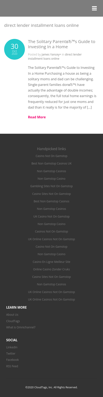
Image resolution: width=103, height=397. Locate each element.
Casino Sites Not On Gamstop (51, 194)
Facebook (12, 360)
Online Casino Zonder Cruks (51, 269)
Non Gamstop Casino (51, 179)
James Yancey (50, 54)
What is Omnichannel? (20, 327)
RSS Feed (12, 366)
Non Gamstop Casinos (51, 171)
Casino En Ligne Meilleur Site (51, 262)
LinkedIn (11, 347)
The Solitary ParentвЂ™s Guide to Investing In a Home (61, 43)
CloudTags (13, 321)
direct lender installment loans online (55, 56)
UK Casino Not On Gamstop (51, 216)
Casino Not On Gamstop (51, 156)
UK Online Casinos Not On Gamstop (51, 239)
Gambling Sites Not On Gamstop (51, 186)
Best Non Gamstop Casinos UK (52, 163)
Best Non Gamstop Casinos (51, 201)
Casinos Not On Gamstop (51, 231)
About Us (12, 315)
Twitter (10, 353)
